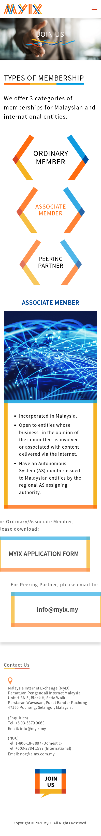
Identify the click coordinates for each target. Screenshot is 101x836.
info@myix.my (33, 736)
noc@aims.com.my (37, 761)
